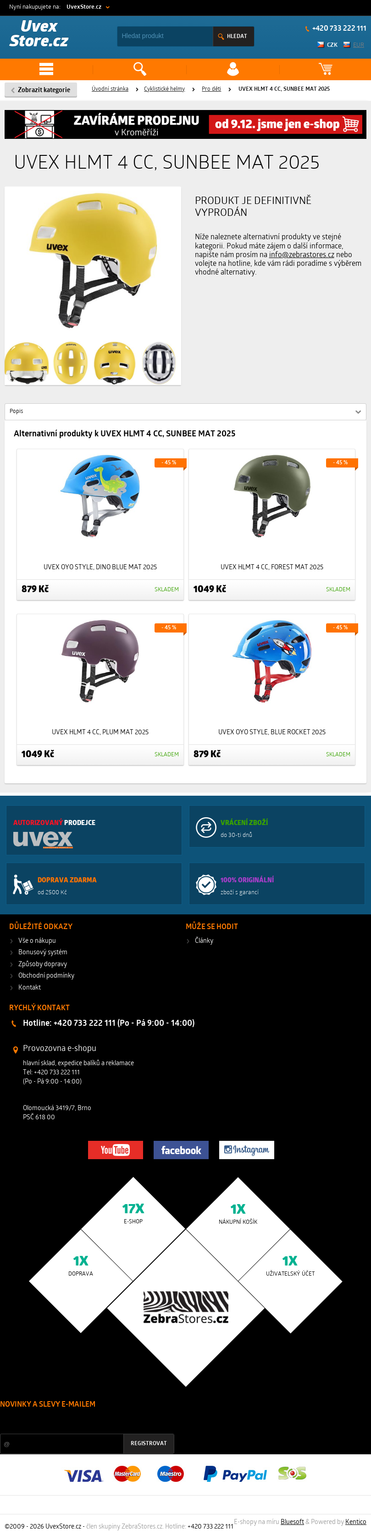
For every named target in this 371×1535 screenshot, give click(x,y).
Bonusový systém (42, 952)
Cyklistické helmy (164, 89)
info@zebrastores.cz (301, 255)
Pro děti (211, 89)
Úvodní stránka (110, 89)
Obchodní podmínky (46, 976)
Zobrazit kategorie (44, 90)
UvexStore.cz (83, 7)
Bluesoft (292, 1522)
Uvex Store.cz (39, 35)
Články (204, 941)
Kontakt (29, 988)
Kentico (355, 1522)
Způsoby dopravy (42, 964)
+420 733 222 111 (338, 29)
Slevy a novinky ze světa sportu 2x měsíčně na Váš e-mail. (78, 1422)
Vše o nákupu (37, 941)
